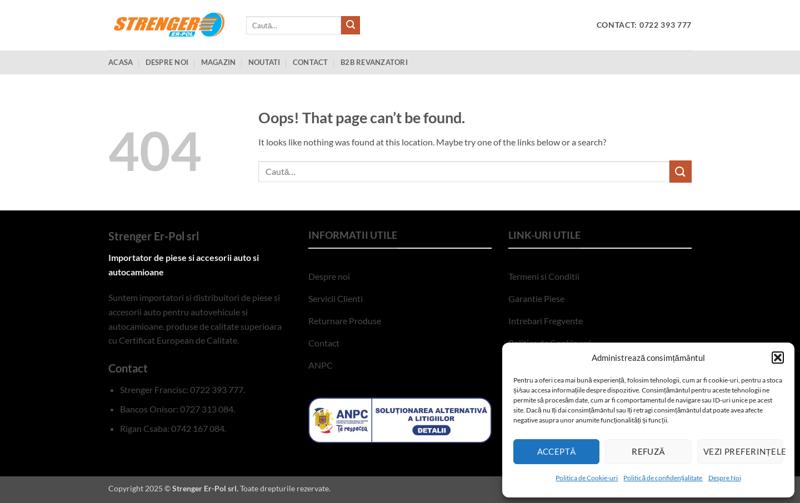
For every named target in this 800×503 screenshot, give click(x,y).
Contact (310, 62)
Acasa (120, 62)
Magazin (218, 62)
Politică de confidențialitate (662, 478)
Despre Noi (724, 478)
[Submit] (350, 25)
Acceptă (556, 451)
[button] (777, 357)
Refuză (648, 451)
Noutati (264, 62)
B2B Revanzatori (374, 62)
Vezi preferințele (743, 451)
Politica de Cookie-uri (587, 478)
